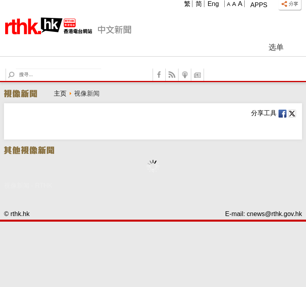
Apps (258, 5)
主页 (60, 93)
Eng (213, 3)
